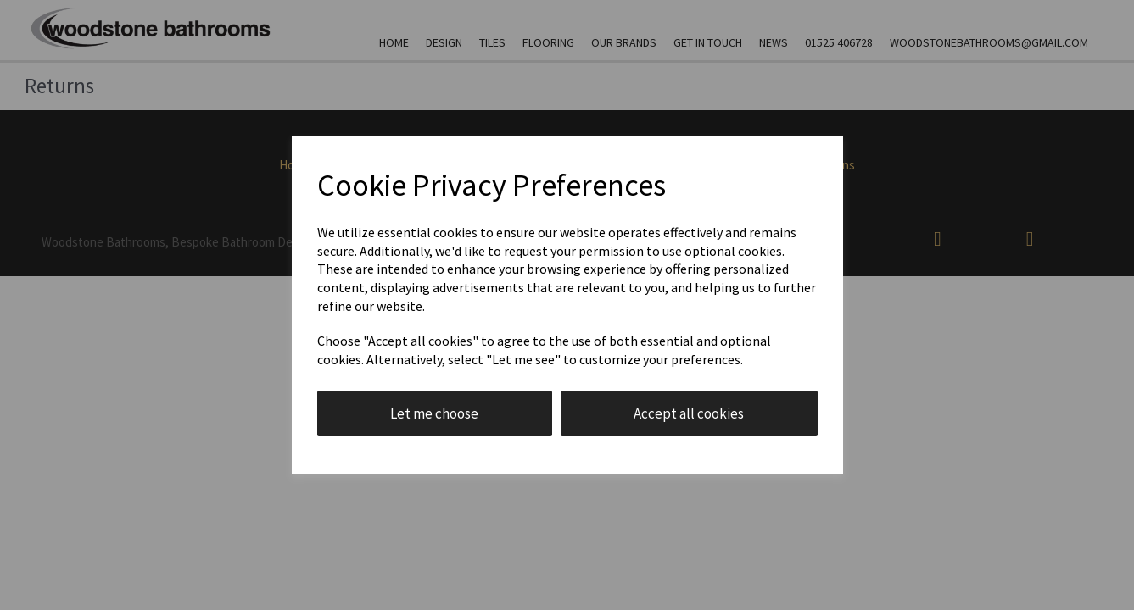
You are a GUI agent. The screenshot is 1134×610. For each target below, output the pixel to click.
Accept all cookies (689, 413)
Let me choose (434, 413)
